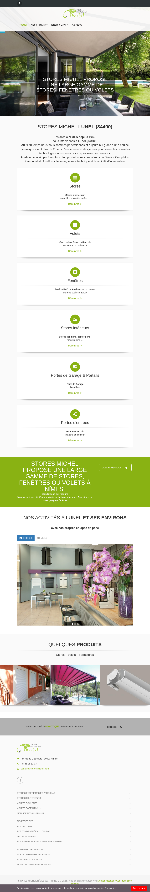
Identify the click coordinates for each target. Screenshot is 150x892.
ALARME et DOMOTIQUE (29, 859)
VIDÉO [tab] (42, 538)
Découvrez (75, 201)
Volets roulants (27, 803)
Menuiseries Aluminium (30, 813)
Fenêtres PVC (25, 821)
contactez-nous (114, 467)
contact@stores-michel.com (33, 768)
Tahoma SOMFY (60, 24)
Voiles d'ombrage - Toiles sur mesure (39, 841)
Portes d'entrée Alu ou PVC (33, 831)
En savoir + (110, 888)
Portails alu (24, 826)
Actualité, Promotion (30, 849)
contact (114, 727)
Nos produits (38, 24)
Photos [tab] (26, 538)
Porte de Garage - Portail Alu (34, 854)
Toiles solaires (26, 836)
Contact (77, 24)
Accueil (23, 24)
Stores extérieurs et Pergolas (36, 793)
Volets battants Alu (29, 808)
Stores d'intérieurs (29, 798)
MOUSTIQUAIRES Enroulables (34, 864)
